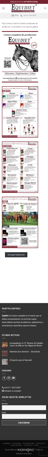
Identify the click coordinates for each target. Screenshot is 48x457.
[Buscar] (45, 8)
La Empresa (6, 443)
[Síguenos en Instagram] (9, 378)
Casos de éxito (16, 445)
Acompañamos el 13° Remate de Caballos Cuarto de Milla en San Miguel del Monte (26, 344)
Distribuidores (29, 443)
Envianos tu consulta (11, 391)
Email (4, 413)
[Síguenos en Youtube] (13, 378)
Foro (36, 445)
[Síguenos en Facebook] (4, 378)
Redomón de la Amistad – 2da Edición (25, 351)
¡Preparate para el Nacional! (21, 360)
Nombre (5, 404)
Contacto (28, 445)
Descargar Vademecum (16, 255)
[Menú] (3, 8)
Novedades (17, 443)
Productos (40, 443)
